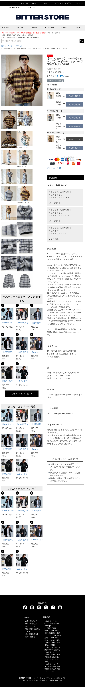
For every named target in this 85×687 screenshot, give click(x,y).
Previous (4, 80)
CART (78, 28)
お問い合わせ (30, 637)
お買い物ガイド (31, 621)
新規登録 (68, 3)
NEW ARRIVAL (7, 28)
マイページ (79, 3)
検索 (82, 41)
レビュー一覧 (30, 626)
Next (39, 80)
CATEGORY (49, 28)
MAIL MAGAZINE (14, 8)
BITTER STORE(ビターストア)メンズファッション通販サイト (42, 678)
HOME (3, 46)
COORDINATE (21, 28)
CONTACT (32, 8)
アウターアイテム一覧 (20, 394)
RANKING (35, 28)
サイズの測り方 (31, 624)
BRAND (63, 28)
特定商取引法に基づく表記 (32, 630)
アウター (11, 46)
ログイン (57, 3)
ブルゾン (19, 46)
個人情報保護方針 (32, 634)
